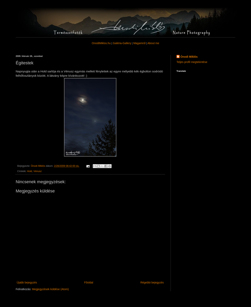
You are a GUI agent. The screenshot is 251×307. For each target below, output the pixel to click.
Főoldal (88, 282)
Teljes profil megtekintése (191, 62)
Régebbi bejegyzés (152, 282)
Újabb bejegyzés (27, 282)
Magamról (139, 43)
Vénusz (38, 171)
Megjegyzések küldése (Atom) (50, 289)
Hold (29, 171)
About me (153, 43)
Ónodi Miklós (189, 56)
